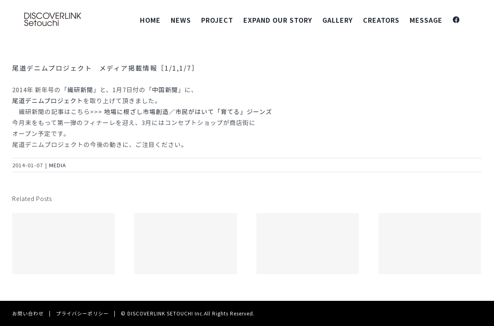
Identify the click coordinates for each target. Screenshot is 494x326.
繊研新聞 (80, 89)
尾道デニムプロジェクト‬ (47, 100)
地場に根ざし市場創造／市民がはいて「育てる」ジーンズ (188, 111)
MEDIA (57, 165)
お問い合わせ (28, 313)
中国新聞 (165, 89)
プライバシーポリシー (82, 313)
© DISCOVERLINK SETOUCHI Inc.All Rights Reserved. (188, 313)
